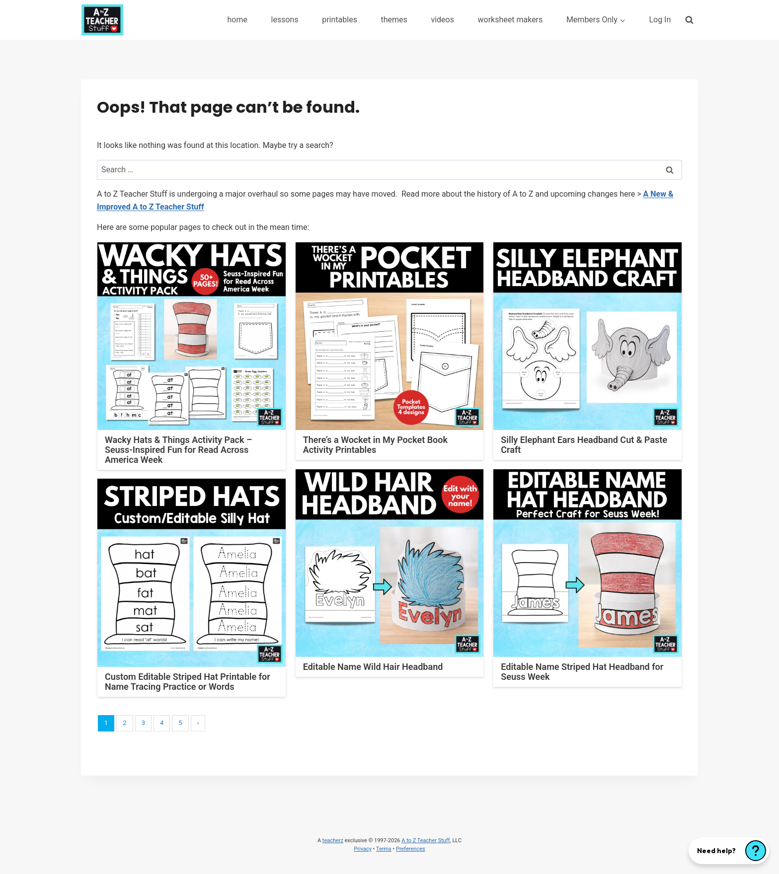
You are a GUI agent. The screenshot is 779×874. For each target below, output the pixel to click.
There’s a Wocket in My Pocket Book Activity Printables (375, 445)
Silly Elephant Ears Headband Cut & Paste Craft (584, 445)
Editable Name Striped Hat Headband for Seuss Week (582, 671)
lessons (285, 19)
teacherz (332, 840)
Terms (383, 849)
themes (394, 19)
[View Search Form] (689, 19)
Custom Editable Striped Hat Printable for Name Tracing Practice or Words (187, 681)
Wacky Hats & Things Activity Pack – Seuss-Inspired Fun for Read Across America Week (178, 450)
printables (339, 19)
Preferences (410, 849)
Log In (660, 19)
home (237, 19)
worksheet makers (510, 19)
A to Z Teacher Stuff (425, 840)
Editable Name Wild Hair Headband (373, 666)
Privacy (363, 849)
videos (442, 19)
